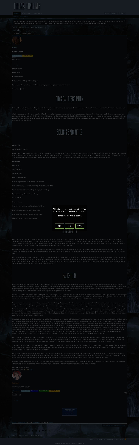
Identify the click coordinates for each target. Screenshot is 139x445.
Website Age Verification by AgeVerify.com (136, 444)
